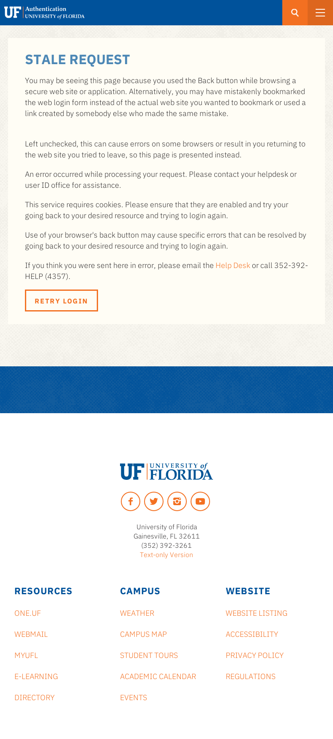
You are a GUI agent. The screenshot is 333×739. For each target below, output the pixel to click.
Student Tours (149, 655)
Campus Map (143, 633)
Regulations (251, 676)
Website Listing (256, 612)
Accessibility (252, 633)
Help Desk (233, 265)
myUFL (26, 655)
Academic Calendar (158, 676)
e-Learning (36, 676)
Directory (34, 697)
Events (133, 697)
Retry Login (61, 300)
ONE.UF (27, 612)
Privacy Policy (255, 655)
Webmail (31, 633)
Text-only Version (166, 554)
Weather (137, 612)
